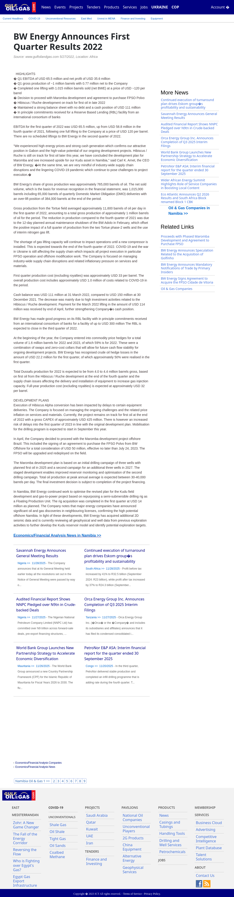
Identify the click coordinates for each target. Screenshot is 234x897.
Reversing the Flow (25, 852)
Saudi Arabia (97, 815)
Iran (89, 843)
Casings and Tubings (169, 824)
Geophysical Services (133, 869)
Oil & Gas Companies (176, 289)
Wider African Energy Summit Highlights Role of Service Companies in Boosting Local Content (189, 184)
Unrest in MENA (106, 18)
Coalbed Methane (57, 854)
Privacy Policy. (152, 893)
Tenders (93, 7)
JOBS (161, 860)
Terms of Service (132, 893)
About (200, 867)
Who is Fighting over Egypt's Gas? (26, 865)
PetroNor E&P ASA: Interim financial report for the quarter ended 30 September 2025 (115, 653)
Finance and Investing (133, 18)
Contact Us (205, 875)
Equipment (157, 18)
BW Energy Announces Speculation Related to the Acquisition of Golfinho (187, 254)
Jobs (144, 7)
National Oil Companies (133, 817)
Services (130, 7)
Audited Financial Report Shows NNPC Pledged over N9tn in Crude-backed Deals (46, 605)
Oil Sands (58, 845)
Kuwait (92, 829)
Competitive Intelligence (206, 838)
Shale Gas (58, 824)
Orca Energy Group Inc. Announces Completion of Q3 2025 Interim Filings (114, 605)
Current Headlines (13, 18)
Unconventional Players (136, 828)
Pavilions (130, 807)
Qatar (91, 822)
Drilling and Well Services (170, 842)
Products (111, 7)
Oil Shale (57, 831)
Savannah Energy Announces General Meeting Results (189, 116)
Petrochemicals (172, 851)
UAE (89, 835)
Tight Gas (58, 838)
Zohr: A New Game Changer (26, 825)
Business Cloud (209, 822)
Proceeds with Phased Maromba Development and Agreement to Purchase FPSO (185, 240)
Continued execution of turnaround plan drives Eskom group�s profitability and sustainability (114, 556)
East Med (86, 18)
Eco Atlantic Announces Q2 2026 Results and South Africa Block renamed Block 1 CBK (185, 198)
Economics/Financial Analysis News (35, 766)
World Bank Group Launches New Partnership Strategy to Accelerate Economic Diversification (45, 653)
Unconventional (60, 18)
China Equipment (132, 847)
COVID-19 (34, 18)
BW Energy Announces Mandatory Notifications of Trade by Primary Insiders (186, 268)
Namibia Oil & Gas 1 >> (33, 781)
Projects (76, 7)
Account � (220, 7)
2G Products (133, 838)
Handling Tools (172, 833)
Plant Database (209, 847)
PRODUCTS (166, 807)
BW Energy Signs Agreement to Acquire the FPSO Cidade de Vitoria (187, 280)
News (46, 7)
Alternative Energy (132, 858)
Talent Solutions (204, 857)
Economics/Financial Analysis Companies (38, 762)
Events (60, 7)
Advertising (205, 829)
